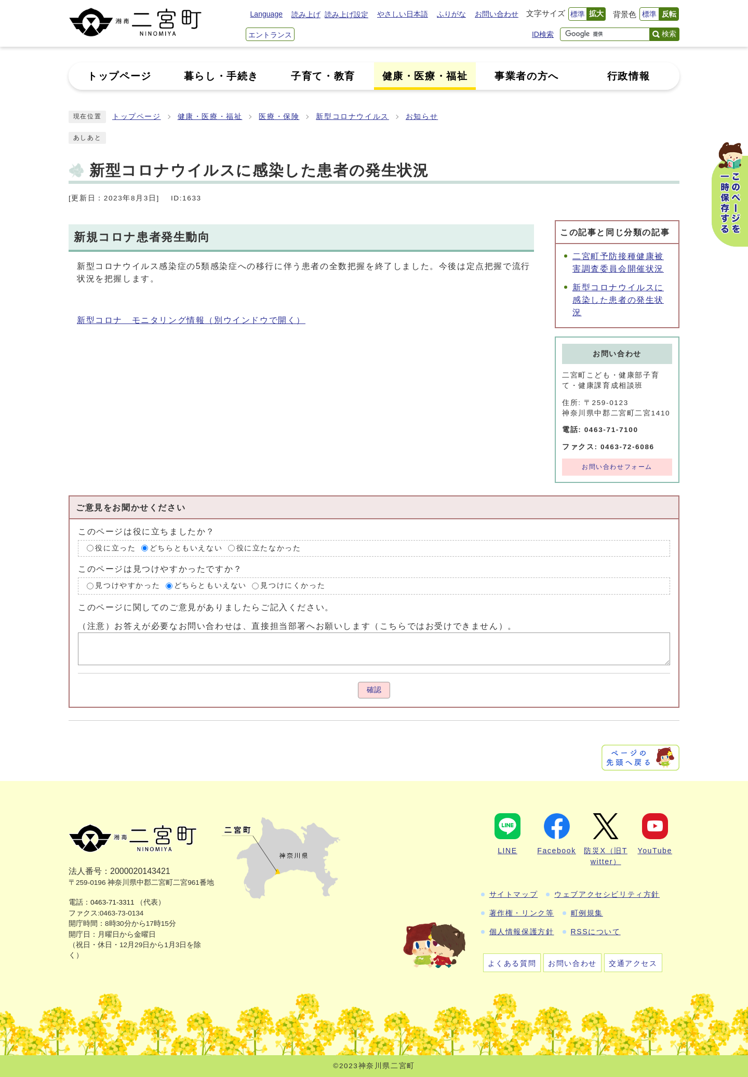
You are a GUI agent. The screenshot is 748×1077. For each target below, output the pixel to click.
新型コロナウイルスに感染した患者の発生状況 (618, 300)
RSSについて (596, 931)
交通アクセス (633, 963)
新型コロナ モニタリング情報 (191, 320)
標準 (577, 14)
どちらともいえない (186, 548)
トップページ (136, 116)
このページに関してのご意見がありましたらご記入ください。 (206, 607)
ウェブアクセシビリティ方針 (607, 894)
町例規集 (587, 913)
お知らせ (422, 116)
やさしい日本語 (402, 14)
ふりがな (451, 14)
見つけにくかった (292, 585)
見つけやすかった (127, 585)
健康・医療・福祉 (210, 116)
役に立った (115, 548)
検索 (669, 34)
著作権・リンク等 (521, 913)
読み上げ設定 (346, 14)
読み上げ (305, 14)
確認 (374, 690)
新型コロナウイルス (352, 116)
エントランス (270, 35)
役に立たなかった (268, 548)
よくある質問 (512, 963)
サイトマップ (513, 894)
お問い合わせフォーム (617, 467)
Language (266, 14)
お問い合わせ (496, 14)
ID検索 (543, 34)
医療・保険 (279, 116)
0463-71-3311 (112, 902)
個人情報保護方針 (521, 931)
